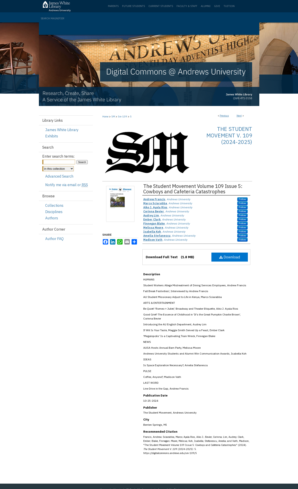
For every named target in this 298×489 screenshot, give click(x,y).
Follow (242, 199)
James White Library (61, 130)
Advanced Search (59, 176)
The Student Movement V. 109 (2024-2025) (229, 135)
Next (239, 115)
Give (217, 6)
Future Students (133, 6)
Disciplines (54, 211)
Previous (224, 115)
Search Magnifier (52, 18)
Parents (113, 6)
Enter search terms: (58, 156)
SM (113, 116)
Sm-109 (122, 116)
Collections (54, 205)
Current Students (160, 6)
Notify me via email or (66, 185)
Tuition (229, 6)
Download (229, 257)
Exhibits (51, 136)
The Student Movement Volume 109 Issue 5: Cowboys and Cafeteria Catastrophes (192, 189)
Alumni (206, 6)
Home (105, 116)
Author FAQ (54, 238)
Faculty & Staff (187, 6)
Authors (51, 218)
